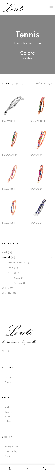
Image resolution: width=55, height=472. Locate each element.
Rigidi (10, 267)
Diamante (18, 283)
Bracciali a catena (16, 262)
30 (17, 84)
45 (22, 84)
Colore (27, 53)
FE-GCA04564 (37, 120)
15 (12, 84)
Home (17, 43)
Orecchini (6, 293)
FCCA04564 (8, 120)
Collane (5, 288)
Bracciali (27, 43)
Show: (6, 84)
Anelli (4, 252)
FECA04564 (36, 154)
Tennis (13, 272)
